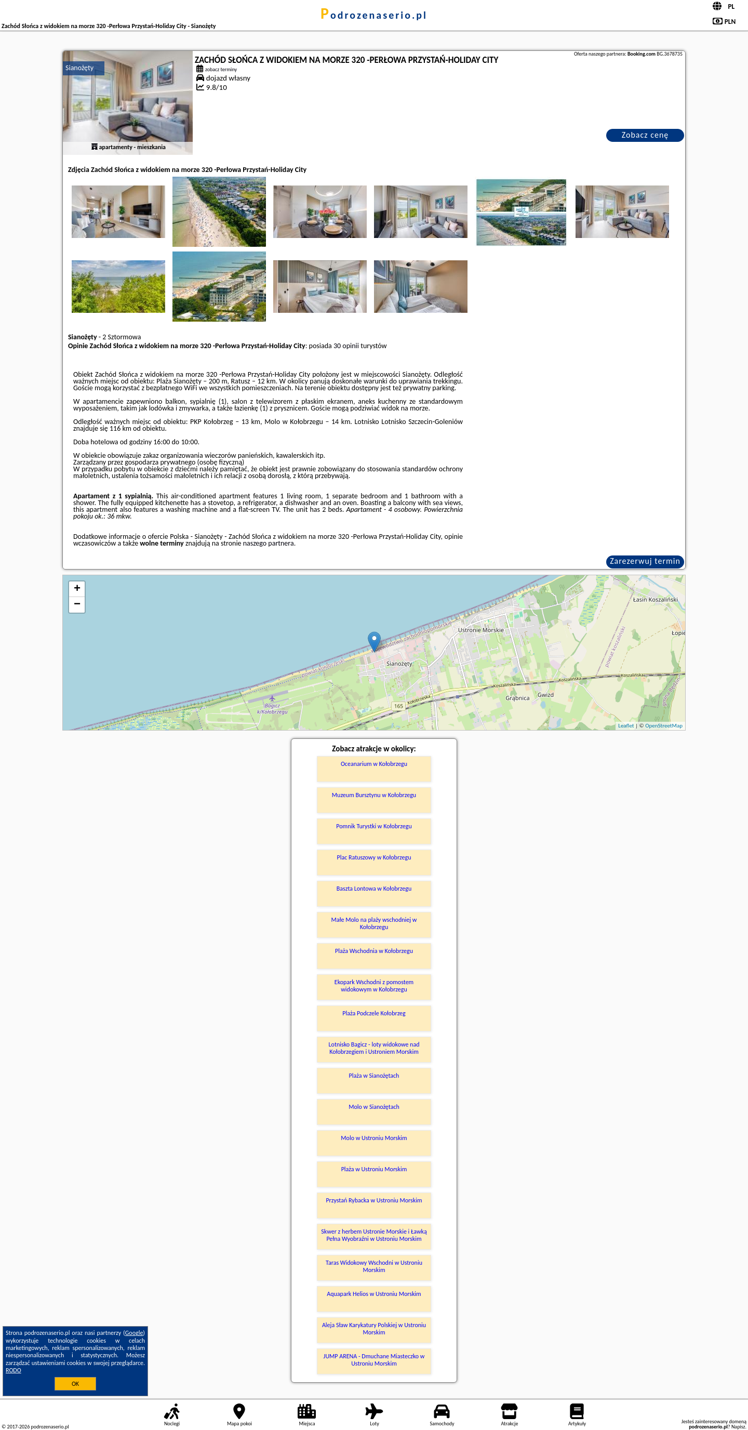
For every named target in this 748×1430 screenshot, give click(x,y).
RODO (13, 1370)
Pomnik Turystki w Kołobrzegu (373, 826)
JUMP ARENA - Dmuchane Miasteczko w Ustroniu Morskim (374, 1360)
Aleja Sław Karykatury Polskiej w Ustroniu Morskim (374, 1328)
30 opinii (346, 345)
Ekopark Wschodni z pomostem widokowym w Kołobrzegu (374, 985)
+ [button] (77, 589)
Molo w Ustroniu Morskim (374, 1138)
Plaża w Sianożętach (374, 1075)
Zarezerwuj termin (645, 561)
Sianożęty (79, 67)
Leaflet (626, 725)
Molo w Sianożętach (374, 1106)
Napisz (738, 1426)
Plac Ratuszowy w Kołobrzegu (374, 857)
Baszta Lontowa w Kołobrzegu (374, 888)
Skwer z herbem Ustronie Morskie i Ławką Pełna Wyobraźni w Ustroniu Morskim (373, 1235)
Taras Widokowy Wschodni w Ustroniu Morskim (374, 1266)
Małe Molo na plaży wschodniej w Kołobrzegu (374, 923)
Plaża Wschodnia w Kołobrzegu (374, 951)
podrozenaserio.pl (374, 15)
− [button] (77, 605)
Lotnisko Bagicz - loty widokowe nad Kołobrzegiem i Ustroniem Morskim (374, 1048)
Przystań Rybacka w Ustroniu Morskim (374, 1200)
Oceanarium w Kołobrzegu (374, 763)
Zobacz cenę (645, 135)
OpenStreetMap (664, 725)
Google (134, 1332)
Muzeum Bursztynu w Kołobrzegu (374, 795)
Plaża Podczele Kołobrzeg (373, 1013)
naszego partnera (268, 543)
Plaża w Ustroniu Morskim (374, 1169)
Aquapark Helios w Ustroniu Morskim (374, 1293)
